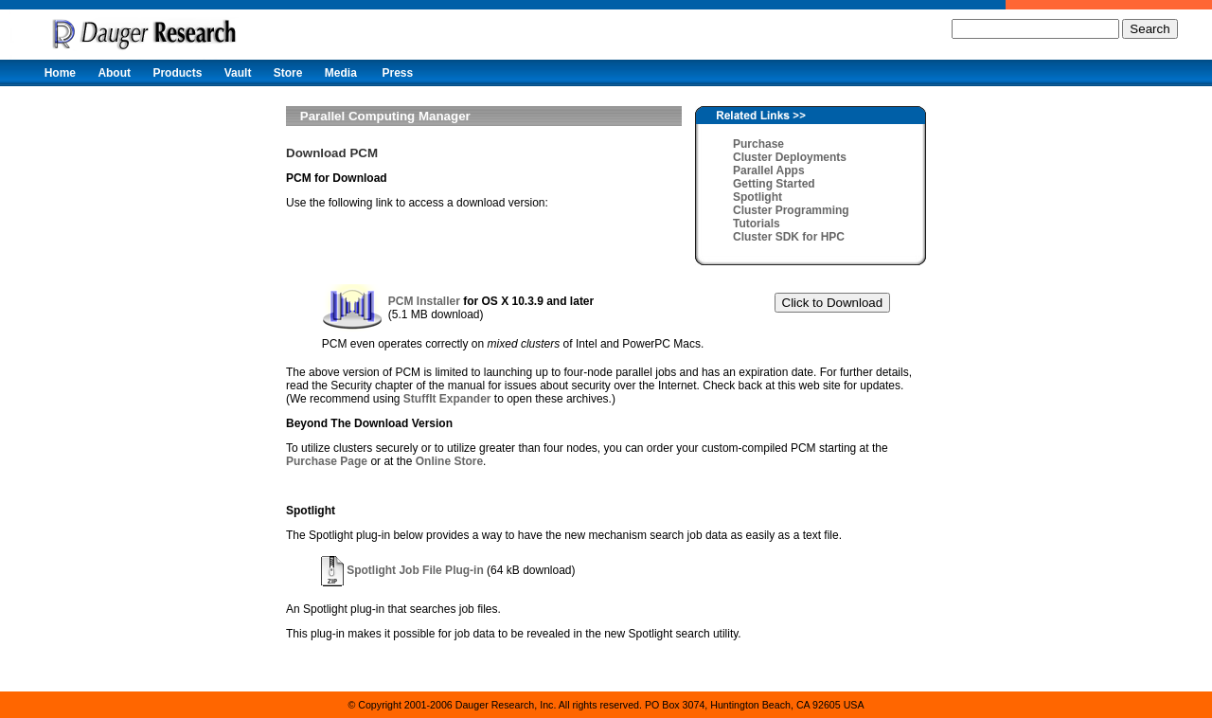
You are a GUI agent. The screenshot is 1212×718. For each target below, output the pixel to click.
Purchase (758, 144)
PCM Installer (424, 301)
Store (288, 73)
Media (341, 73)
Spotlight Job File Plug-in (402, 570)
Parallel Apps (769, 170)
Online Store (449, 461)
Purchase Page (326, 461)
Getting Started (774, 183)
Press (397, 73)
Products (177, 73)
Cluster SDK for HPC (789, 236)
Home (60, 73)
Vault (238, 73)
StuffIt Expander (447, 398)
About (114, 73)
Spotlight (757, 197)
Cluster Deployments (790, 157)
